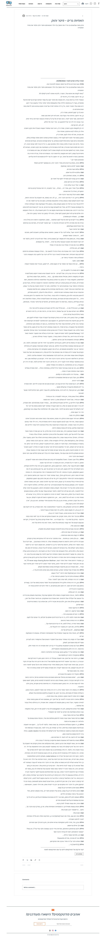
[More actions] (83, 16)
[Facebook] (55, 930)
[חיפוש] (69, 4)
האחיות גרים (79, 854)
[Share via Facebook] (23, 860)
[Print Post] (39, 860)
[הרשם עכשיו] (39, 924)
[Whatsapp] (91, 3)
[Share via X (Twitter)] (27, 860)
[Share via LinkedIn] (31, 860)
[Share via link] (35, 860)
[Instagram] (94, 3)
